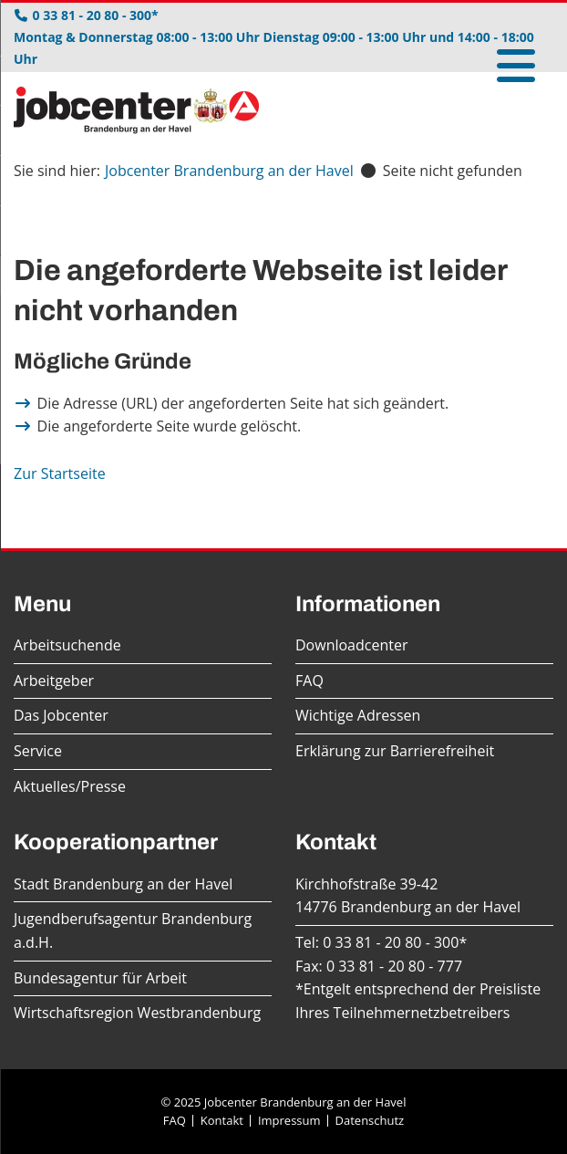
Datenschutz (370, 1120)
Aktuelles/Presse (70, 786)
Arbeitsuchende (67, 645)
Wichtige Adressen (357, 715)
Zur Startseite (60, 473)
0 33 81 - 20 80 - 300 (391, 942)
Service (38, 751)
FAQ (309, 681)
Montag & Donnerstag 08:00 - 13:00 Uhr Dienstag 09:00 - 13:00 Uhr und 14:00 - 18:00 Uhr (274, 48)
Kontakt (222, 1120)
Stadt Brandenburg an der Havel (123, 884)
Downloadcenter (351, 645)
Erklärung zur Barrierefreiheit (394, 751)
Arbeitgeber (54, 681)
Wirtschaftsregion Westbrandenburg (137, 1013)
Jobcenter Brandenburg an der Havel (229, 171)
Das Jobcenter (61, 715)
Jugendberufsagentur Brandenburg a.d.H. (133, 930)
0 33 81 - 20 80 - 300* (96, 15)
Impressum (289, 1120)
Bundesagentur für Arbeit (100, 978)
